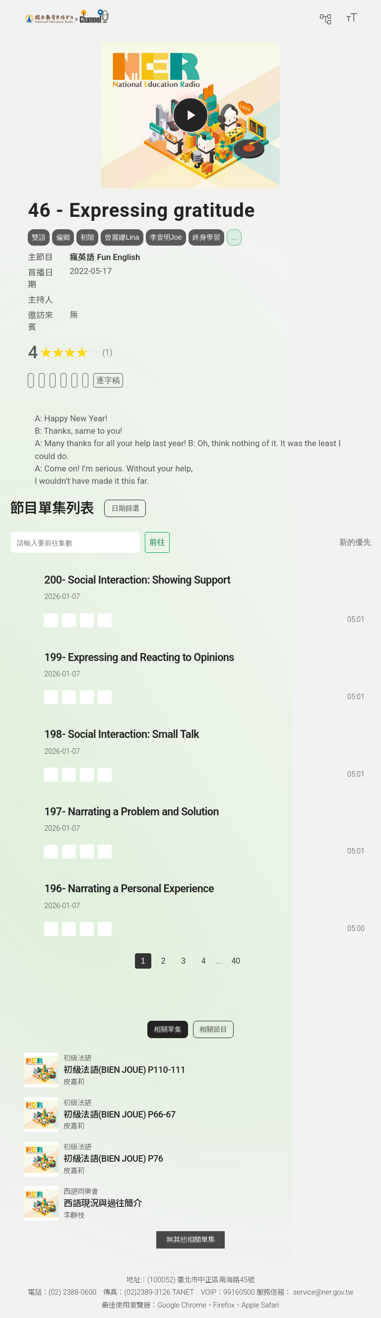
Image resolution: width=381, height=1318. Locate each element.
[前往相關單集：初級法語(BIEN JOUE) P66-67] (190, 1114)
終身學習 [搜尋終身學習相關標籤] (206, 237)
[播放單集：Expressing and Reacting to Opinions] (27, 677)
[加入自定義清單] (53, 380)
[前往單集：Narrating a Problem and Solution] (205, 822)
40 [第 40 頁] (236, 961)
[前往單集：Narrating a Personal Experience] (205, 899)
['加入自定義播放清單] (69, 620)
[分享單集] (63, 380)
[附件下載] (85, 380)
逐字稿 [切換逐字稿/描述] (108, 380)
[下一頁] (256, 961)
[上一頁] (125, 961)
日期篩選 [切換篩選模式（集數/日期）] (125, 508)
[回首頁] (67, 17)
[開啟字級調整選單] (352, 17)
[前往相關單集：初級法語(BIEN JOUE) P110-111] (190, 1070)
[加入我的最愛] (42, 380)
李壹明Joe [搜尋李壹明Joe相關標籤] (166, 237)
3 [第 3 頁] (183, 961)
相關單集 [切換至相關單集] (168, 1029)
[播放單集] (190, 115)
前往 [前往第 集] (157, 542)
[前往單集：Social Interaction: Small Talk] (205, 744)
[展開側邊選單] (17, 17)
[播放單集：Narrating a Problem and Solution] (27, 831)
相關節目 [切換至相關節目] (213, 1029)
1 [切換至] (143, 961)
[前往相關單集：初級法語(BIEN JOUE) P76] (190, 1159)
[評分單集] (74, 380)
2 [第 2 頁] (163, 961)
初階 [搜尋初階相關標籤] (87, 237)
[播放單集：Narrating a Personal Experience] (27, 908)
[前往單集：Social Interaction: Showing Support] (205, 590)
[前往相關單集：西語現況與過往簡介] (190, 1203)
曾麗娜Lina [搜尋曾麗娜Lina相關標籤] (122, 237)
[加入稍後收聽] (31, 380)
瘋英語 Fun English (104, 257)
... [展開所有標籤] (234, 237)
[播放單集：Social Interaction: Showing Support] (27, 599)
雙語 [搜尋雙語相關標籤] (39, 237)
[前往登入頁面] (371, 17)
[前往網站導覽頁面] (325, 17)
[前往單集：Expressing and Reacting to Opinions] (205, 668)
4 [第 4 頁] (203, 961)
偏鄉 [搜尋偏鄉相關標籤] (63, 237)
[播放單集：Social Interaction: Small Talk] (27, 754)
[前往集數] (75, 542)
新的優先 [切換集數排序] (355, 542)
